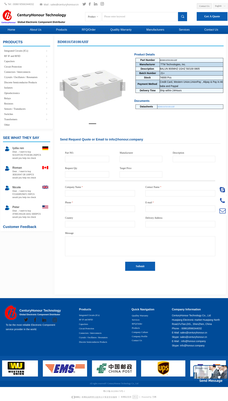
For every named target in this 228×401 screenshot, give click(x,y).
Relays (26, 98)
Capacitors (26, 61)
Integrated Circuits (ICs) (26, 51)
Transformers (26, 119)
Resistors (26, 103)
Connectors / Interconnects (26, 72)
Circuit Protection (26, 66)
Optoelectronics (26, 93)
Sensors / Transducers (26, 109)
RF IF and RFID (26, 56)
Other (7, 125)
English (218, 6)
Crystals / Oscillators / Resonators (26, 77)
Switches (26, 114)
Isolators (26, 87)
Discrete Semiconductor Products (26, 82)
